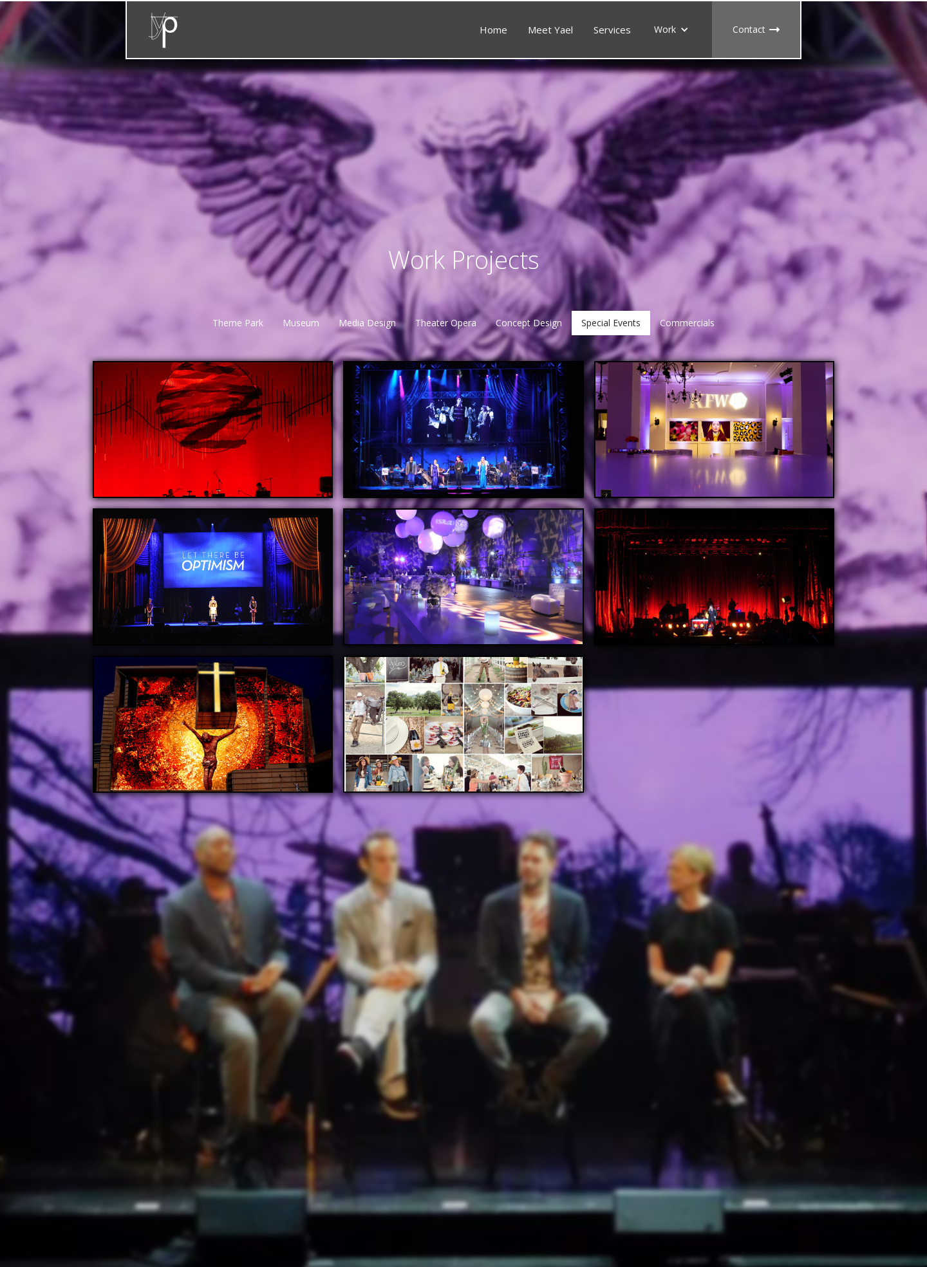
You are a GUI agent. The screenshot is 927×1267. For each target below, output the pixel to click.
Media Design (367, 323)
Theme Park (237, 323)
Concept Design (529, 323)
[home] (163, 30)
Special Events (611, 323)
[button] (671, 29)
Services (612, 29)
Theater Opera (445, 323)
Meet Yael (550, 29)
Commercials (687, 323)
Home (493, 29)
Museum (301, 323)
